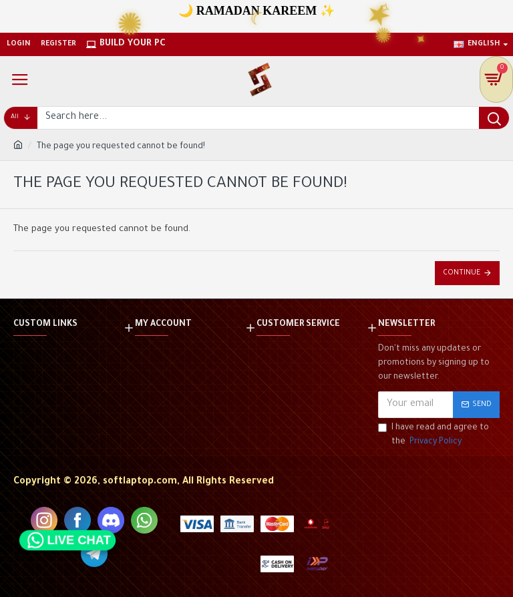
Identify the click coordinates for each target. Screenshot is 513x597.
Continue (461, 273)
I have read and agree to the (433, 436)
